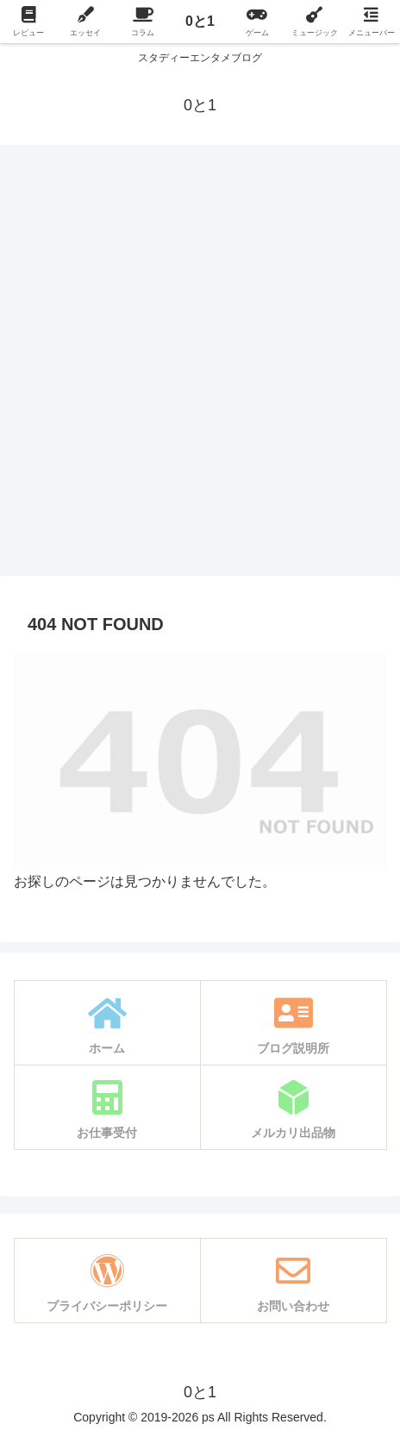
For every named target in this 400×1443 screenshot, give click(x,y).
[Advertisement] (200, 365)
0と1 (200, 21)
